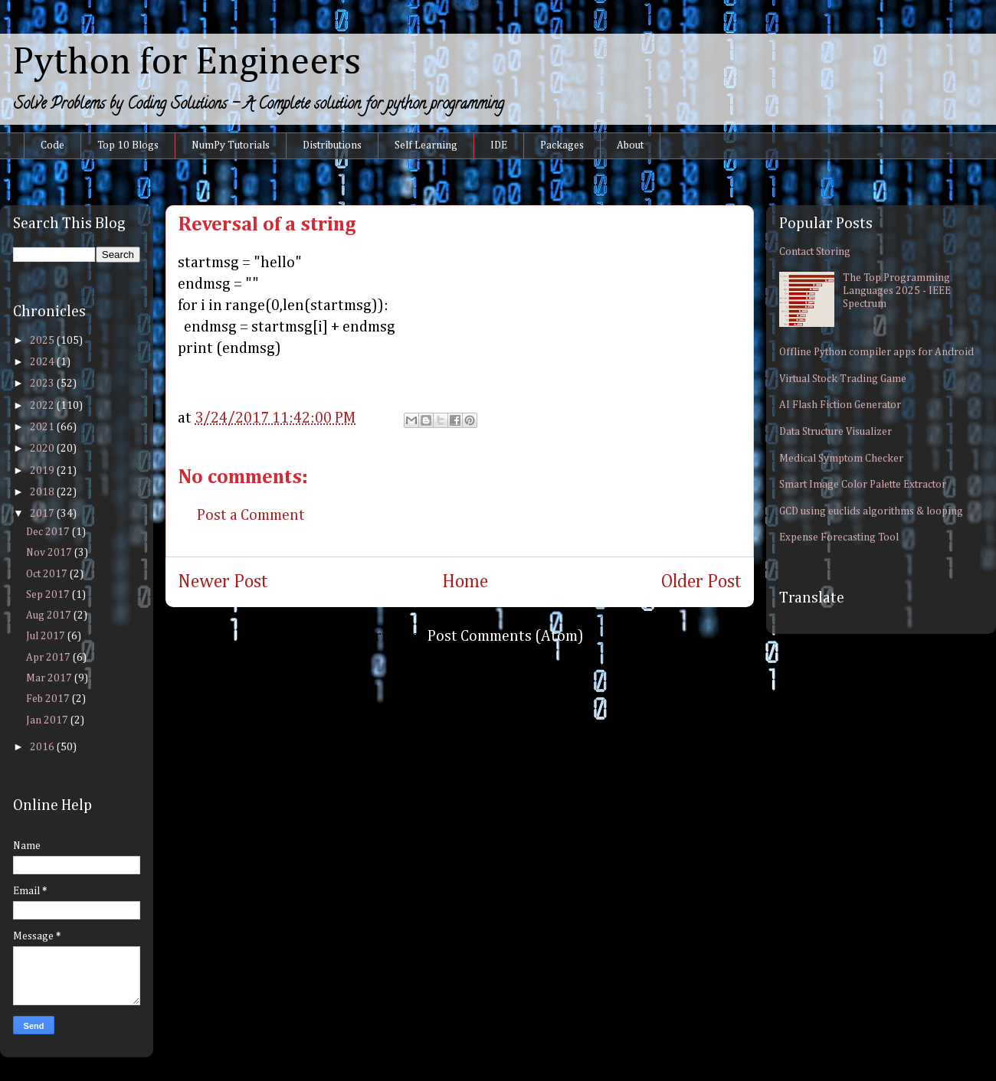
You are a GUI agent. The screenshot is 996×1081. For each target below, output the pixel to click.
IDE (498, 145)
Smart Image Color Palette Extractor (862, 484)
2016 (43, 747)
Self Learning (426, 145)
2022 (43, 405)
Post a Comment (251, 515)
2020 (43, 448)
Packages (562, 145)
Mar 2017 (50, 678)
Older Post (701, 582)
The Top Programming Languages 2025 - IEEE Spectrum (897, 291)
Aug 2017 (50, 615)
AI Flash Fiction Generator (840, 405)
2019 (43, 470)
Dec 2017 (49, 532)
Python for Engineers (186, 63)
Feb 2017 (49, 699)
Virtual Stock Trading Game (842, 379)
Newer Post (223, 582)
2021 (43, 427)
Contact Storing (814, 252)
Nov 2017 (50, 552)
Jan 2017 (48, 720)
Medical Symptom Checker (841, 458)
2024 (43, 362)
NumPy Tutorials (231, 145)
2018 (43, 492)
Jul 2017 (46, 636)
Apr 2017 (49, 657)
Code (52, 145)
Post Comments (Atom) (506, 636)
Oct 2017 (48, 574)
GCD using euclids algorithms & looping (871, 511)
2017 (43, 513)
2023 (43, 383)
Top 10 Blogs (128, 145)
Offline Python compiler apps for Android (876, 352)
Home (465, 582)
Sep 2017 (49, 594)
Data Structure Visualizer (835, 431)
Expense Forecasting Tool (839, 537)
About (630, 145)
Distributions (332, 145)
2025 (43, 340)
